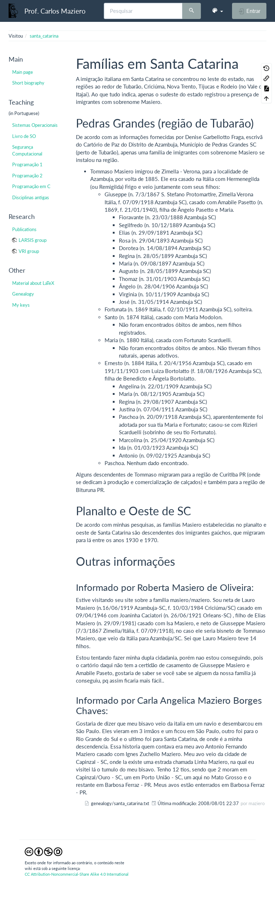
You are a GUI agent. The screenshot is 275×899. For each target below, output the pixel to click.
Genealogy (23, 294)
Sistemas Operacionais (35, 125)
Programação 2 (27, 175)
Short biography (28, 83)
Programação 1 (27, 164)
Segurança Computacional (27, 150)
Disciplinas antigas (30, 197)
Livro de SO (24, 136)
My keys (21, 305)
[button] (217, 10)
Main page (22, 72)
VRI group (29, 251)
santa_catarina (44, 36)
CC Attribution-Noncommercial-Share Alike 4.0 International (77, 874)
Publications (24, 229)
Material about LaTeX (33, 283)
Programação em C (31, 186)
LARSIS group (33, 240)
